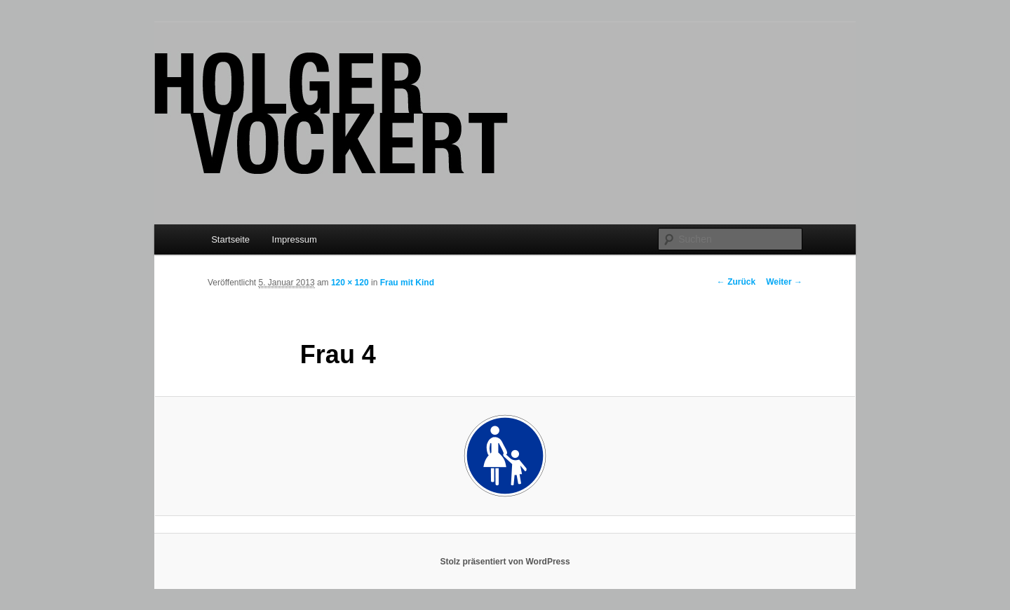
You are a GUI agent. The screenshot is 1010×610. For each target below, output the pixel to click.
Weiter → (784, 282)
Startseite (230, 239)
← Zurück (736, 282)
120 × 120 (350, 282)
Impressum (294, 239)
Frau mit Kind (407, 282)
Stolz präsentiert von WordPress (505, 562)
